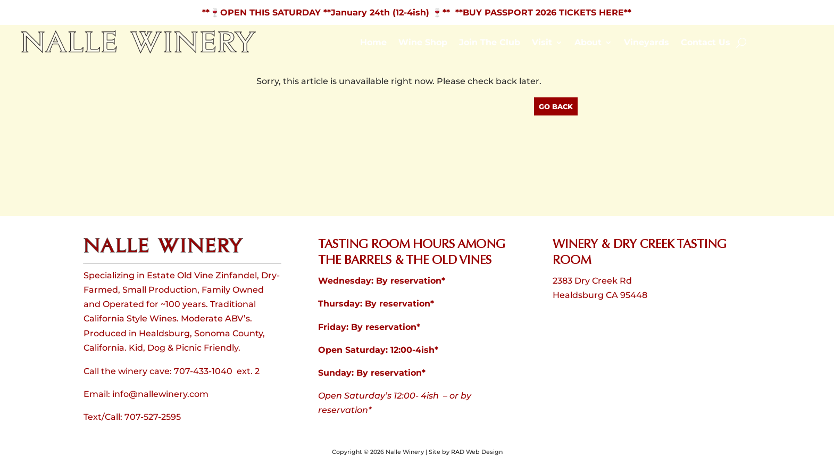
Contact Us (705, 43)
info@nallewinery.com (160, 394)
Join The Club (489, 43)
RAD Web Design (477, 452)
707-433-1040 (203, 371)
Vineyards (646, 43)
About (588, 43)
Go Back (556, 106)
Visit (542, 43)
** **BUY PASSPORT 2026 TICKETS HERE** (537, 12)
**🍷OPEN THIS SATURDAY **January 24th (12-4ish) (317, 12)
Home (373, 43)
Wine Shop (422, 43)
